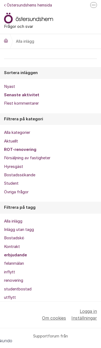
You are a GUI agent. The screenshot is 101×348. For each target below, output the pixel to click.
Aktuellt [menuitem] (11, 141)
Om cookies (54, 318)
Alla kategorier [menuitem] (17, 132)
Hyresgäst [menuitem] (13, 166)
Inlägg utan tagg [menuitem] (19, 229)
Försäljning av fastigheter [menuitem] (27, 157)
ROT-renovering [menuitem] (20, 149)
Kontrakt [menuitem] (12, 246)
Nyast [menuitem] (9, 86)
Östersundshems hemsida (28, 5)
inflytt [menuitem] (9, 272)
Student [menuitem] (11, 183)
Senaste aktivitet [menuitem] (21, 94)
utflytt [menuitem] (10, 297)
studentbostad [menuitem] (18, 289)
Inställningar (84, 318)
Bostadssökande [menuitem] (19, 175)
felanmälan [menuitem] (14, 263)
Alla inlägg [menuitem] (13, 221)
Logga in (88, 311)
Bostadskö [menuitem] (14, 238)
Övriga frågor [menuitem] (16, 192)
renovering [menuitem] (13, 280)
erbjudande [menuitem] (15, 255)
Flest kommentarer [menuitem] (21, 103)
